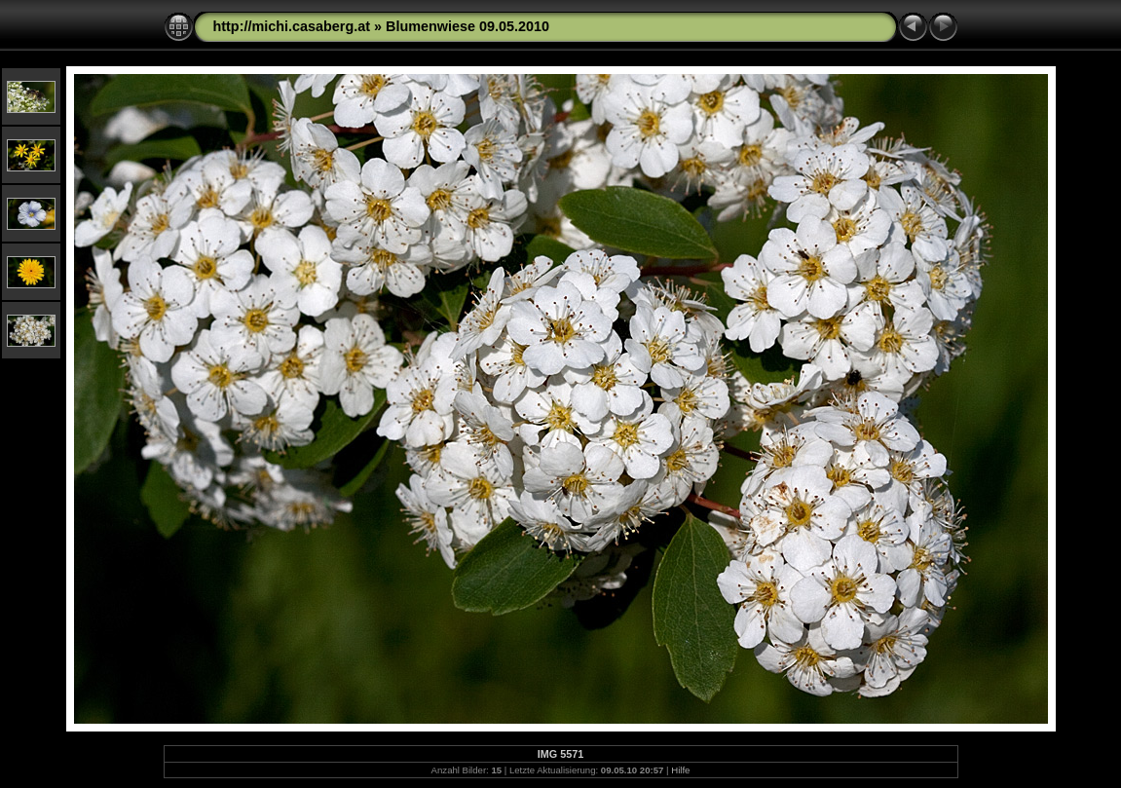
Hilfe (680, 770)
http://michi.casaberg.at (292, 26)
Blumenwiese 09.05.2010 (467, 26)
